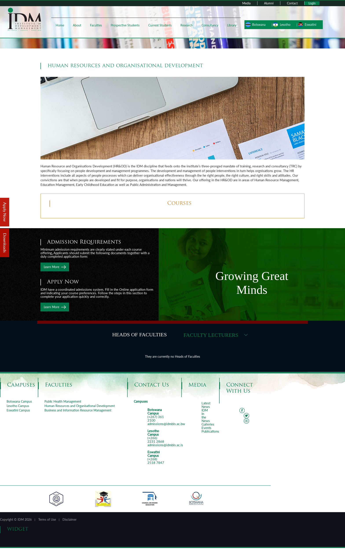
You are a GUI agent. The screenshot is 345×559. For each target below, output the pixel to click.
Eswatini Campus (18, 410)
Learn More (51, 267)
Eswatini (308, 24)
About (76, 25)
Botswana (257, 24)
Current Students (159, 25)
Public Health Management (62, 401)
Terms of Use (47, 519)
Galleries (208, 424)
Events (206, 428)
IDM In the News (206, 415)
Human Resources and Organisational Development (79, 406)
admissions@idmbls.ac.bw (166, 424)
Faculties (95, 25)
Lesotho (283, 24)
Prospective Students (124, 25)
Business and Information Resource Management (77, 410)
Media (246, 3)
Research (186, 25)
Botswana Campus (19, 401)
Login (312, 3)
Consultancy (209, 25)
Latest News (206, 405)
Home (59, 25)
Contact (292, 3)
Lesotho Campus (18, 406)
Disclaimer (69, 519)
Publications (210, 431)
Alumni (268, 3)
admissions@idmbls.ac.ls (165, 445)
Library (231, 25)
